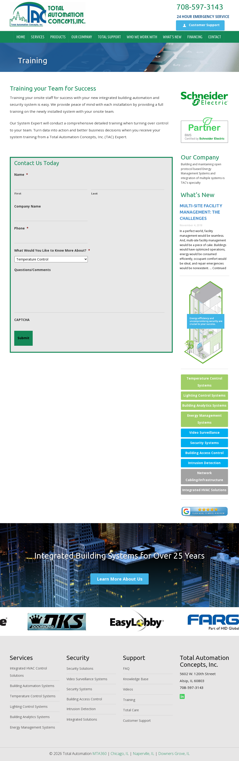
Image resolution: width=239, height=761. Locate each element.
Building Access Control (204, 453)
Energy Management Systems (204, 419)
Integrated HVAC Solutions (204, 490)
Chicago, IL (120, 753)
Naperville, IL (143, 753)
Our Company (81, 37)
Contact (214, 37)
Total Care (131, 710)
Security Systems (204, 443)
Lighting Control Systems (204, 395)
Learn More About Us (119, 579)
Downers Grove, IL (174, 753)
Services (37, 37)
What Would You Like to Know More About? (52, 250)
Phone (21, 228)
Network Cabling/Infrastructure (204, 476)
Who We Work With (142, 37)
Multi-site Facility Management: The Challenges (201, 212)
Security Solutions (80, 668)
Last (94, 193)
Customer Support (200, 25)
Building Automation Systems (32, 685)
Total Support (109, 37)
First (17, 193)
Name (21, 175)
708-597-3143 (199, 7)
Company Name (27, 206)
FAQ (126, 668)
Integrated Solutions (82, 719)
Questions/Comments (32, 270)
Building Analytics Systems (204, 405)
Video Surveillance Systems (87, 679)
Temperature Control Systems (204, 382)
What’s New (172, 37)
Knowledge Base (135, 679)
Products (58, 37)
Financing (194, 37)
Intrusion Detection (204, 463)
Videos (128, 689)
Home (20, 37)
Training (129, 700)
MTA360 (99, 753)
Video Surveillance (204, 432)
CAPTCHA (22, 320)
